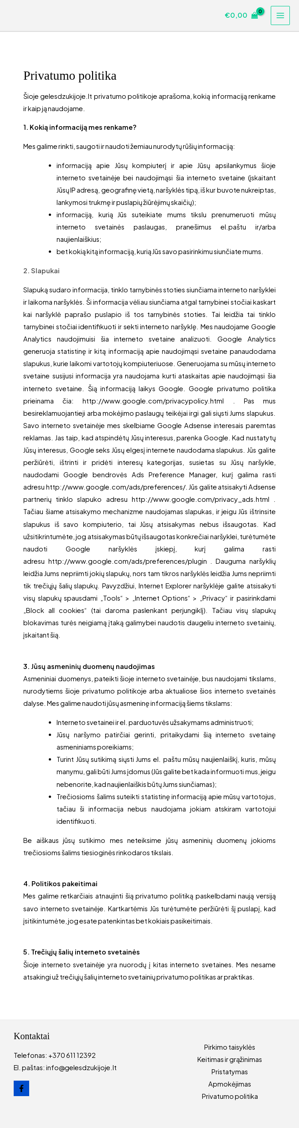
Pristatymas (229, 1071)
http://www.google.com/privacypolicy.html (157, 401)
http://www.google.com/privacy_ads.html (202, 499)
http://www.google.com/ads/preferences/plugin (129, 561)
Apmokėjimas (229, 1084)
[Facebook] (21, 1088)
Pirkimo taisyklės (229, 1047)
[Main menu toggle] (280, 15)
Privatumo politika (230, 1096)
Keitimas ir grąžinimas (229, 1059)
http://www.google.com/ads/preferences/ (116, 487)
